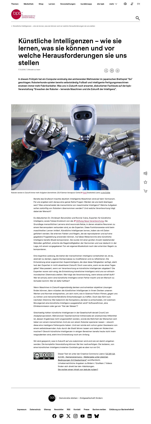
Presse (86, 409)
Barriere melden (99, 409)
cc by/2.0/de (105, 193)
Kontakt (77, 409)
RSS (68, 409)
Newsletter (58, 409)
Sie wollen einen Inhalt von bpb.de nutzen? (78, 369)
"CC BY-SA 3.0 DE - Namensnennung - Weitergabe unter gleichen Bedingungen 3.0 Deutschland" (86, 357)
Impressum (21, 409)
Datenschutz (35, 409)
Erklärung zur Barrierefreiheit (121, 409)
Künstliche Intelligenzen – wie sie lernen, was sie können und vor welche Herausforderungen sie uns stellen (54, 26)
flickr (84, 193)
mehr (113, 4)
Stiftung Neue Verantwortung (90, 221)
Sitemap (47, 409)
